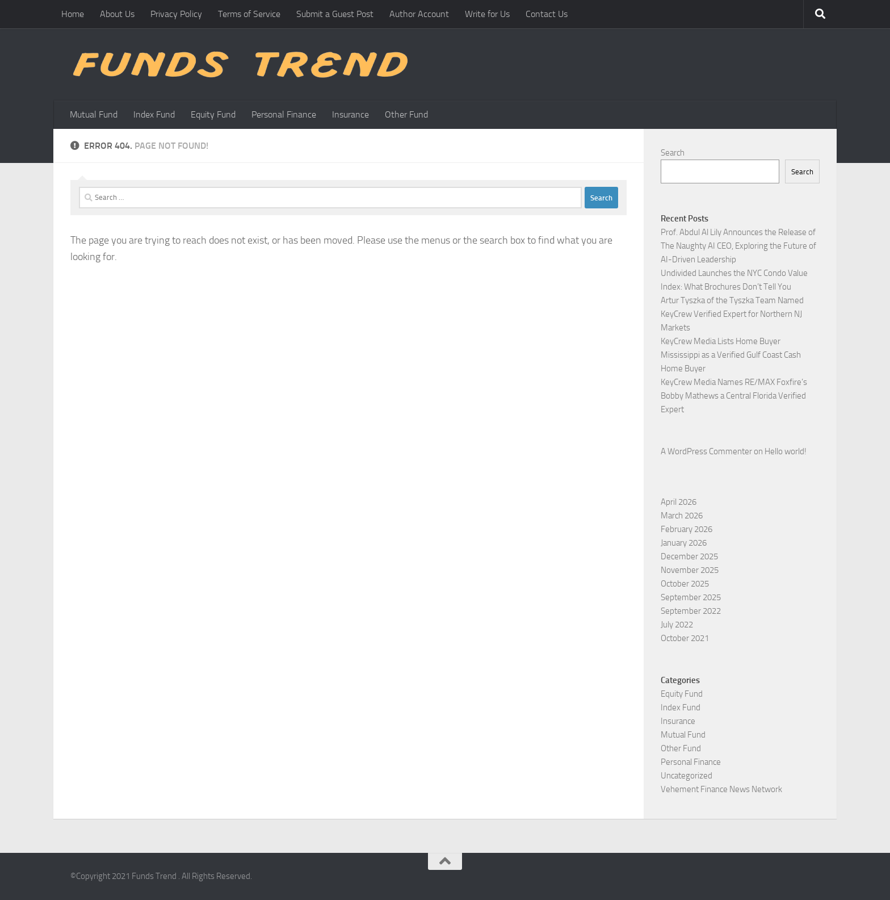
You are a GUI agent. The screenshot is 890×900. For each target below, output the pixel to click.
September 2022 (691, 611)
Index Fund (154, 114)
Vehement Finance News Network (721, 789)
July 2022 (677, 624)
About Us (117, 14)
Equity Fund (213, 114)
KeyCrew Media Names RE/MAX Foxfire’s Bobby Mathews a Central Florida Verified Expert (734, 396)
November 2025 (690, 570)
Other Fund (406, 114)
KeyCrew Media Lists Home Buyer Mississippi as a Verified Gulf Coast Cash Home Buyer (731, 355)
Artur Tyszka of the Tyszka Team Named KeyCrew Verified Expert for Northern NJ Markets (732, 314)
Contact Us (547, 14)
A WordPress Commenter (706, 451)
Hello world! (786, 451)
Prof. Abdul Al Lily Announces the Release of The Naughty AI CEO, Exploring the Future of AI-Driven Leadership (738, 246)
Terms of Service (249, 14)
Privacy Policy (176, 14)
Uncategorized (686, 776)
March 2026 (682, 515)
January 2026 (684, 543)
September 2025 (691, 597)
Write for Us (487, 14)
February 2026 (686, 529)
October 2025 (685, 584)
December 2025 (689, 556)
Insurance (350, 114)
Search (673, 153)
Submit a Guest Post (334, 14)
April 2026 (678, 502)
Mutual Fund (93, 114)
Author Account (419, 14)
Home (72, 14)
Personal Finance (283, 114)
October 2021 (685, 638)
